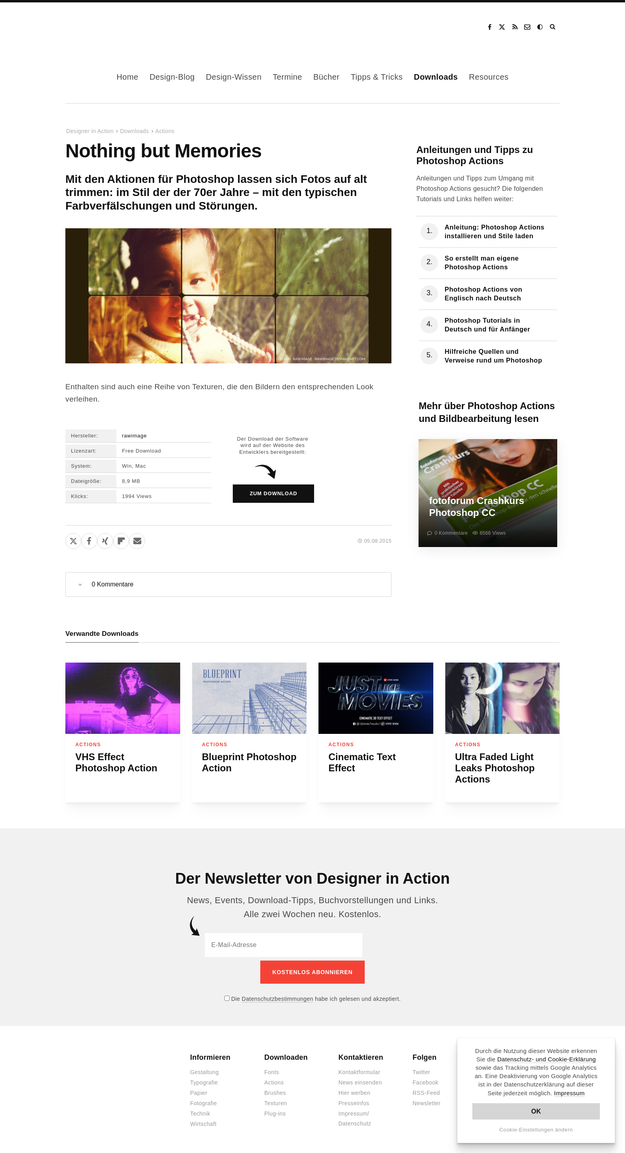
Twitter (421, 1069)
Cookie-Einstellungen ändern (536, 1130)
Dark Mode (540, 27)
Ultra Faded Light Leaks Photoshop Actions (495, 767)
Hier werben (354, 1089)
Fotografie (203, 1100)
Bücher (326, 77)
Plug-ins (275, 1110)
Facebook (489, 27)
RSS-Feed (426, 1089)
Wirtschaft (203, 1121)
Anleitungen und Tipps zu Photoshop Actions (474, 155)
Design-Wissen (233, 77)
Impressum (569, 1093)
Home (127, 77)
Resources (489, 77)
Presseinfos (353, 1100)
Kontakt (528, 27)
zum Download (273, 493)
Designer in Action (107, 27)
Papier (198, 1089)
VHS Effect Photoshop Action (116, 762)
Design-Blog (172, 77)
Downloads (436, 77)
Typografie (204, 1079)
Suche (553, 27)
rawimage (134, 436)
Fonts (271, 1069)
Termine (287, 77)
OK (536, 1111)
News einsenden (360, 1079)
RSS (515, 27)
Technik (200, 1110)
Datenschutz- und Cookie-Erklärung (546, 1059)
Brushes (275, 1089)
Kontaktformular (359, 1069)
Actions (165, 131)
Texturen (275, 1100)
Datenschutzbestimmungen (277, 995)
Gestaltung (204, 1069)
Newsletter (426, 1100)
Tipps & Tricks (377, 77)
